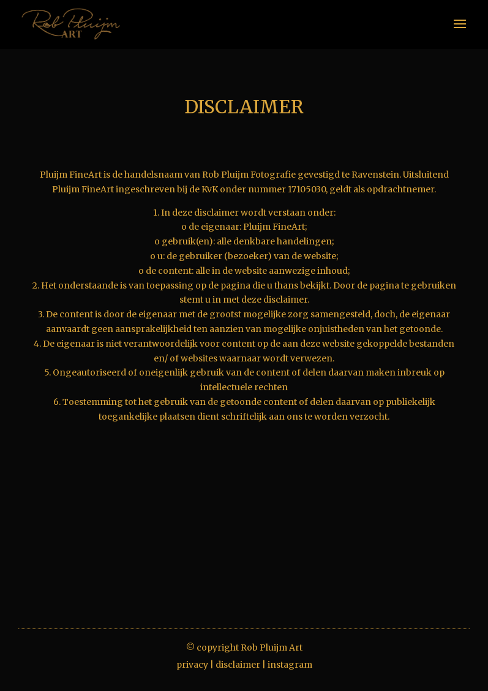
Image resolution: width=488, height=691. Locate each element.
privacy (192, 664)
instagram (290, 664)
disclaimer (238, 664)
